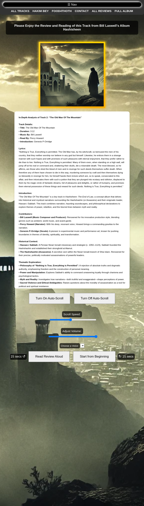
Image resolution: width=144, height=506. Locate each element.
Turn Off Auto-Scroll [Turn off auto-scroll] (94, 298)
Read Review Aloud (49, 356)
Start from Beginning (94, 356)
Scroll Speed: (71, 314)
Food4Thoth (62, 11)
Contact (82, 11)
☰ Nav (72, 4)
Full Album (124, 11)
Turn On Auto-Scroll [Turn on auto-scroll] (49, 298)
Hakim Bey (40, 11)
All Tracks (20, 11)
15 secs (18, 356)
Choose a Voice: (70, 345)
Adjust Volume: (72, 331)
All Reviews (102, 11)
